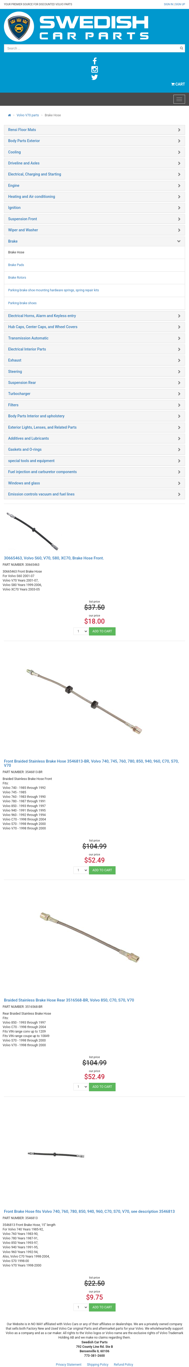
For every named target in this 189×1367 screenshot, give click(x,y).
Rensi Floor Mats (22, 130)
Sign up (180, 4)
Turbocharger (19, 394)
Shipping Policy (97, 1364)
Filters (13, 405)
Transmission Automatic (28, 338)
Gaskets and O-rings (25, 449)
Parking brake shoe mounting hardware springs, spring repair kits (53, 290)
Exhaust (14, 360)
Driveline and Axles (23, 163)
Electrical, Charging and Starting (34, 174)
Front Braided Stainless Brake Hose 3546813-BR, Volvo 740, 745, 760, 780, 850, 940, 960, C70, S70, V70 (91, 763)
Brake (13, 241)
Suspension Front (22, 219)
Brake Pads (16, 265)
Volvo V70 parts (28, 115)
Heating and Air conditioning (31, 196)
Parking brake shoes (22, 303)
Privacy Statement (68, 1364)
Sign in (169, 4)
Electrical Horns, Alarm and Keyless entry (42, 316)
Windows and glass (24, 483)
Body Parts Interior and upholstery (36, 416)
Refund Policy (123, 1364)
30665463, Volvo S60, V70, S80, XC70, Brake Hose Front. (54, 558)
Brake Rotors (17, 277)
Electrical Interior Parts (27, 349)
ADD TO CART (102, 631)
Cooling (14, 152)
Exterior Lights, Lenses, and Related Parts (42, 427)
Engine (13, 185)
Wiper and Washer (23, 230)
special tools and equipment (31, 461)
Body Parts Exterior (24, 141)
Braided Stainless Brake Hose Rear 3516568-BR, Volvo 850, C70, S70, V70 (69, 1000)
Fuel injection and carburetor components (42, 472)
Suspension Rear (22, 382)
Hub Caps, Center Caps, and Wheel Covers (42, 327)
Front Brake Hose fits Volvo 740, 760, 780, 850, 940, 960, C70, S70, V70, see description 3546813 (89, 1211)
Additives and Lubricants (28, 438)
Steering (15, 371)
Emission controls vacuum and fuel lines (41, 494)
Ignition (14, 208)
